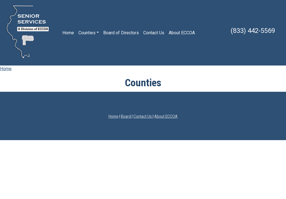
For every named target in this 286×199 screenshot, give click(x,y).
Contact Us (153, 32)
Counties (87, 32)
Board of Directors (121, 32)
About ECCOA (182, 32)
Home (68, 32)
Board (126, 116)
